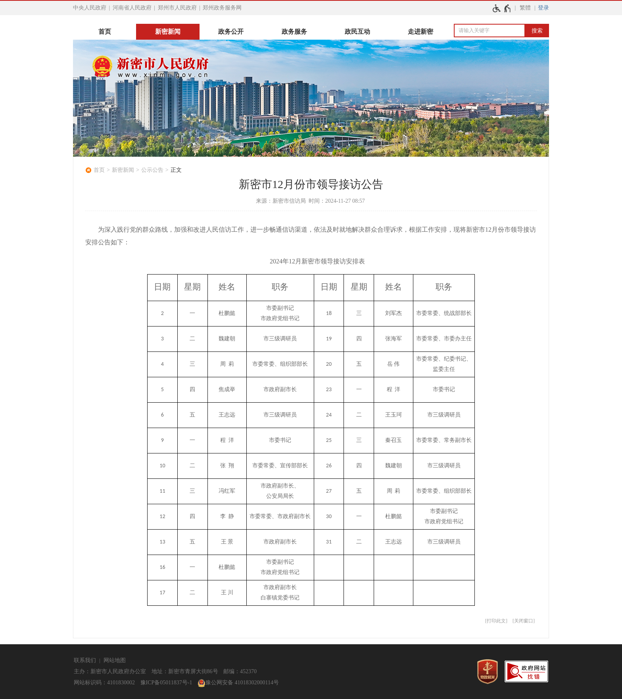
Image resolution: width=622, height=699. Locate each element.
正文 (176, 170)
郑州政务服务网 (222, 8)
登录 (543, 8)
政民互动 (357, 31)
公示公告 (152, 170)
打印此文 (496, 621)
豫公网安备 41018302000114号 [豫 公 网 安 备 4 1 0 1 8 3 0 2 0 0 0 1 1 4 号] (238, 683)
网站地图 (115, 660)
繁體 (525, 8)
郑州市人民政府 (177, 8)
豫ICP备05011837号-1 (166, 683)
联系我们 (85, 660)
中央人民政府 (89, 8)
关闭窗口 (523, 621)
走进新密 (420, 31)
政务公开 (231, 31)
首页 (104, 31)
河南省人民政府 (132, 8)
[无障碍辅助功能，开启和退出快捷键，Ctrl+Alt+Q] (502, 8)
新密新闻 (167, 31)
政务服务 (294, 31)
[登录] (543, 8)
